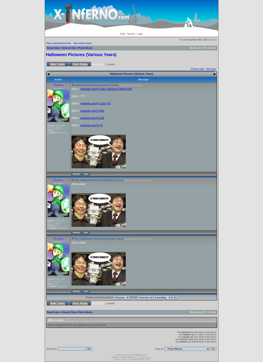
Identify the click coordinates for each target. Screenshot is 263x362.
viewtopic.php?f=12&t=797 (95, 103)
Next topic (211, 69)
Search (131, 33)
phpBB (129, 355)
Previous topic (198, 69)
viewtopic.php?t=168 (92, 118)
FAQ (122, 33)
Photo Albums (85, 48)
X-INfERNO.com (144, 357)
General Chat (68, 48)
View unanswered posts (58, 43)
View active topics (82, 43)
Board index (53, 48)
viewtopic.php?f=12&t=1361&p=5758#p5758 (106, 89)
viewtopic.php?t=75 (91, 125)
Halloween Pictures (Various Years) (81, 54)
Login (140, 33)
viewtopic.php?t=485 (92, 110)
